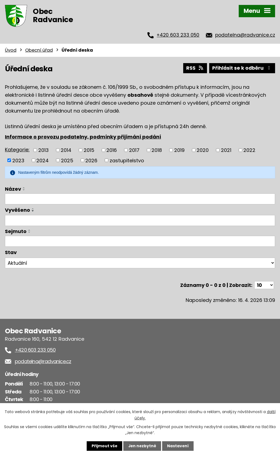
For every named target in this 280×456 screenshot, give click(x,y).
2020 (203, 149)
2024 (42, 160)
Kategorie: (17, 149)
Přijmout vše (104, 446)
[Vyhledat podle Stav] (140, 262)
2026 (91, 160)
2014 (66, 149)
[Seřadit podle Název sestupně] (24, 190)
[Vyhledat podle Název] (140, 198)
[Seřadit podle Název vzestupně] (24, 187)
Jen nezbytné (142, 446)
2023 (18, 160)
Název (13, 188)
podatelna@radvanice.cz (245, 35)
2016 (111, 149)
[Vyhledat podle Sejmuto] (140, 241)
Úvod (10, 50)
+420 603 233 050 (178, 35)
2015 (89, 149)
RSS (194, 67)
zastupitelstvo (127, 160)
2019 (179, 149)
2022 (249, 149)
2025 (67, 160)
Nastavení (178, 446)
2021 (226, 149)
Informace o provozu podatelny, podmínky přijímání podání (83, 136)
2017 (134, 149)
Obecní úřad (39, 50)
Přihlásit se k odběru (241, 67)
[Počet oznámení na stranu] (264, 285)
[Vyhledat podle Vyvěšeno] (140, 220)
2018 (156, 149)
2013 (43, 149)
